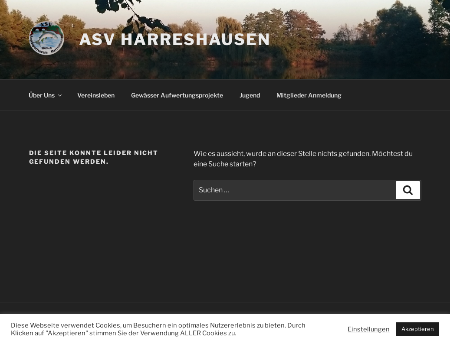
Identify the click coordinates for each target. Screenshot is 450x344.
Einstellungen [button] (369, 329)
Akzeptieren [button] (417, 328)
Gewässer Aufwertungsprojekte (177, 95)
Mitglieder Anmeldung (309, 95)
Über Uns (46, 95)
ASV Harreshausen (175, 39)
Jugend (250, 95)
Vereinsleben (96, 95)
